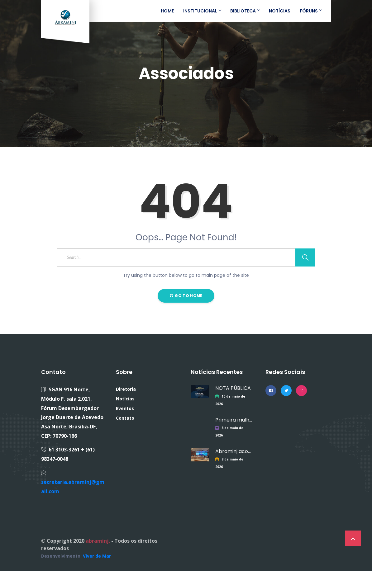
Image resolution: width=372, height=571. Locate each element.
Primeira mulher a (235, 420)
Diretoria (126, 389)
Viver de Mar (97, 556)
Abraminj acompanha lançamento (235, 451)
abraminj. (98, 540)
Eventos (125, 408)
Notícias (125, 399)
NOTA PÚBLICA (233, 388)
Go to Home (186, 295)
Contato (125, 418)
